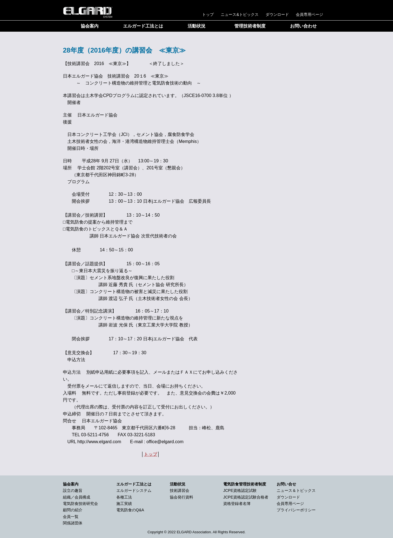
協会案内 (90, 26)
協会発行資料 (181, 497)
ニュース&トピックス (240, 14)
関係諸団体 (72, 523)
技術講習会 (179, 490)
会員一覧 (70, 516)
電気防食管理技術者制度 (244, 484)
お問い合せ (286, 484)
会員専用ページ (309, 14)
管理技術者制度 (250, 26)
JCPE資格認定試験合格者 (245, 497)
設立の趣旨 (72, 490)
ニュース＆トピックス (296, 490)
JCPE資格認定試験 (240, 490)
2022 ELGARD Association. (190, 532)
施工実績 (124, 503)
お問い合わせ (303, 26)
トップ (208, 14)
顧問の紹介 (72, 510)
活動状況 (196, 26)
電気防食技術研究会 (80, 503)
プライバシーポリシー (296, 510)
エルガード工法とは (143, 26)
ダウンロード (277, 14)
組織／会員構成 (76, 497)
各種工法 (124, 497)
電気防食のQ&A (130, 510)
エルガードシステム (133, 490)
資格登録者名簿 (236, 503)
